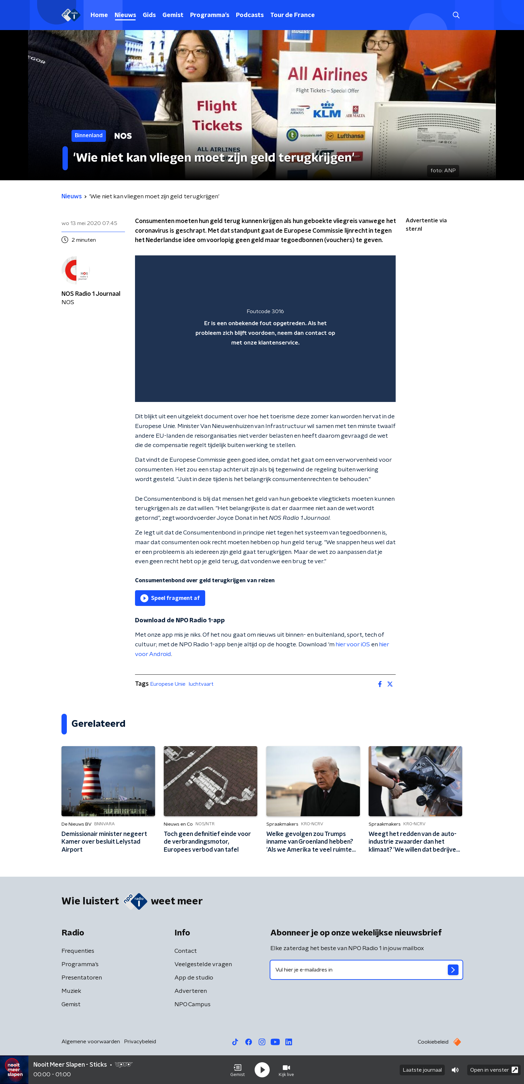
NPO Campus (192, 1005)
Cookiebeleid (433, 1042)
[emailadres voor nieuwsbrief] (366, 969)
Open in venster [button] (494, 1070)
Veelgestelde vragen (203, 964)
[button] (237, 1070)
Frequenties (77, 951)
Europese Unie (167, 684)
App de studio (193, 978)
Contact (185, 951)
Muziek (71, 991)
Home (99, 15)
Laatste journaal (422, 1070)
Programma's (209, 15)
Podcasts (250, 15)
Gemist (172, 15)
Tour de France (292, 15)
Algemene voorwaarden (90, 1041)
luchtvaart (201, 684)
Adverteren (190, 991)
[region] (265, 328)
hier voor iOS (353, 645)
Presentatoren (81, 978)
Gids (149, 15)
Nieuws (125, 15)
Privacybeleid (140, 1041)
